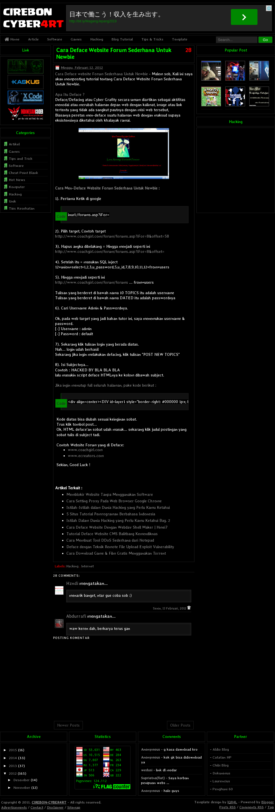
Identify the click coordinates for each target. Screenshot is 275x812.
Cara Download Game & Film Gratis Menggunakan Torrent (116, 553)
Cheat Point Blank (23, 173)
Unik (12, 201)
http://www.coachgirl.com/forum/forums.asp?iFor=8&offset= (109, 251)
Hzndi (72, 583)
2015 (13, 750)
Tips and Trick (21, 158)
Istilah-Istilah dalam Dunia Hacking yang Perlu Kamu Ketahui (118, 507)
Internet (87, 566)
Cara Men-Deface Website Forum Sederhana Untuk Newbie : (107, 188)
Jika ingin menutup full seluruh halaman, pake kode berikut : (105, 385)
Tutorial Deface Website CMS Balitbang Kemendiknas (112, 533)
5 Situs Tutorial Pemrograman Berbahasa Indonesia (110, 514)
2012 (13, 773)
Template (179, 39)
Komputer (17, 187)
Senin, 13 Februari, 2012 (170, 608)
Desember (21, 780)
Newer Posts (68, 725)
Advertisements (14, 807)
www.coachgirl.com (85, 449)
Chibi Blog (221, 765)
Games (76, 39)
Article (33, 39)
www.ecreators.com (86, 455)
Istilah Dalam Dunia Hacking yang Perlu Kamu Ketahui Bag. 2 (118, 520)
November (21, 787)
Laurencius (221, 781)
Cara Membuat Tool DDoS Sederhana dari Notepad (110, 540)
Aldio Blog (221, 749)
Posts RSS (227, 807)
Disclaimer (55, 807)
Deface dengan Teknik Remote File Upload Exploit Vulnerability (120, 546)
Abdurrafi (76, 616)
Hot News (17, 180)
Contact (37, 807)
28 (188, 50)
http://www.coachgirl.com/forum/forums (91, 282)
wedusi (146, 770)
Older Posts (180, 725)
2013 (13, 766)
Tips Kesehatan (21, 208)
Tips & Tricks (152, 39)
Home (12, 39)
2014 (13, 758)
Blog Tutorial (122, 39)
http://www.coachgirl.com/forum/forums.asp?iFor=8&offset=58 (112, 236)
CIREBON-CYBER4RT (49, 802)
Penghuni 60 (223, 789)
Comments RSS (251, 807)
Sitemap (73, 807)
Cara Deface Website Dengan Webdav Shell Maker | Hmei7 (117, 527)
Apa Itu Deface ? (70, 94)
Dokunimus (221, 773)
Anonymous (150, 749)
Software (54, 39)
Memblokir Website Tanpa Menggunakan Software (109, 494)
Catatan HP (222, 757)
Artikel (14, 144)
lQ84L (232, 802)
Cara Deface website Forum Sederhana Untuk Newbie (101, 74)
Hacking (96, 39)
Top (270, 807)
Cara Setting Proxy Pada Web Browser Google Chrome (114, 501)
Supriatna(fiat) (153, 778)
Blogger (267, 802)
